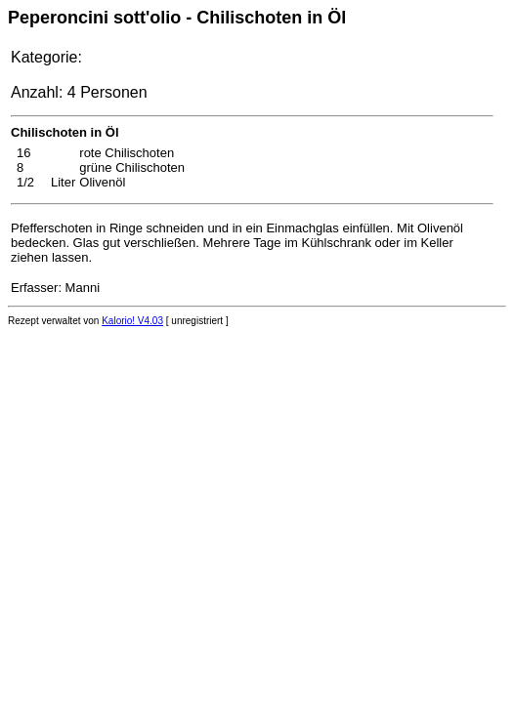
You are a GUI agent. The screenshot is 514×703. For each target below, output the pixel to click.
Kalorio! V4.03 (132, 320)
